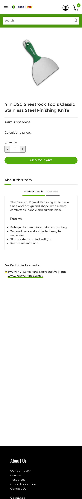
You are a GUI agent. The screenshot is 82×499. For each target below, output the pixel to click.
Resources (17, 479)
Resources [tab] (52, 191)
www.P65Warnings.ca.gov (25, 275)
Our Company (20, 470)
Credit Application (23, 484)
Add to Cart (41, 160)
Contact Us (18, 488)
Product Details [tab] (33, 191)
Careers (15, 475)
